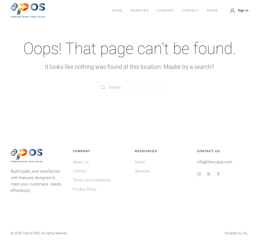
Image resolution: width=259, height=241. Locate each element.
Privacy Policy (85, 189)
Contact (190, 10)
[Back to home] (28, 10)
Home (117, 10)
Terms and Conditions (92, 180)
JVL (244, 233)
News (212, 10)
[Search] (129, 87)
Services (140, 10)
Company (165, 10)
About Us (81, 162)
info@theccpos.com (214, 162)
